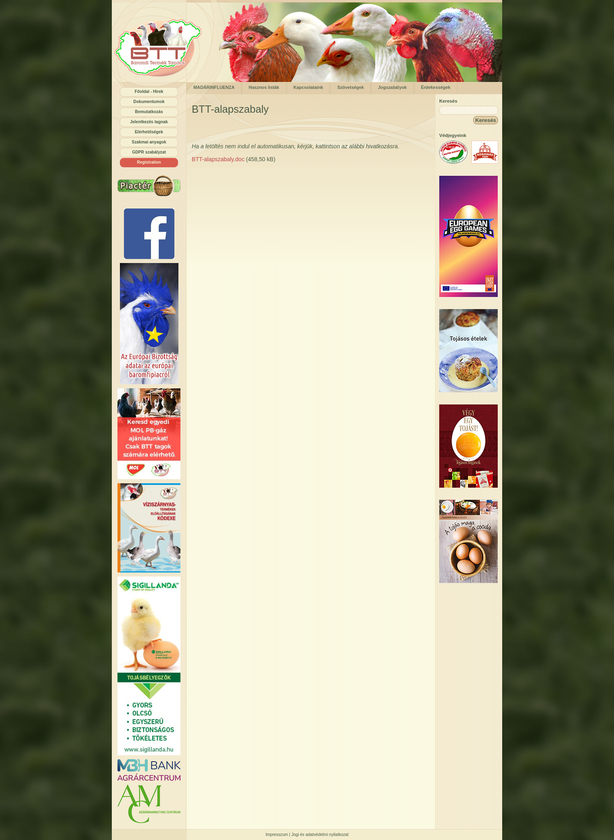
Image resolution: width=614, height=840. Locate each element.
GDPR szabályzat (149, 152)
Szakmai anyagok (149, 142)
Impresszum (277, 834)
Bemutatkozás (149, 111)
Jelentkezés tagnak (149, 122)
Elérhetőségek (149, 132)
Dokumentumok (148, 101)
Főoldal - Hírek (148, 91)
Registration (149, 162)
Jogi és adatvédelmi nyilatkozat (320, 834)
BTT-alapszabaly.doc (218, 159)
